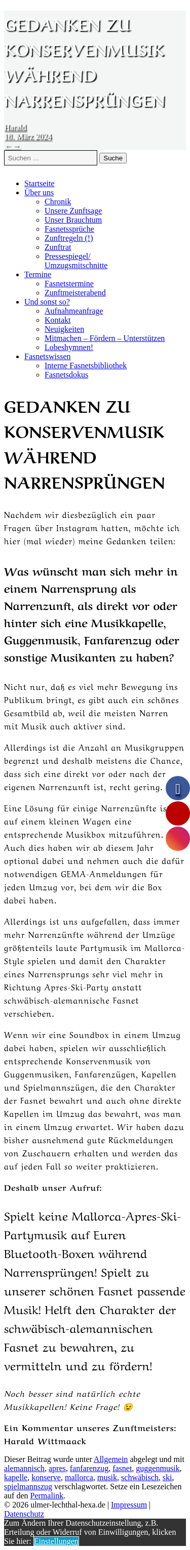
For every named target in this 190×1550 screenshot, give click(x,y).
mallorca (79, 1477)
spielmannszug (28, 1486)
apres (57, 1468)
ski (167, 1477)
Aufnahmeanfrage (74, 311)
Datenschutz (24, 1514)
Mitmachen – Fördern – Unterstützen (105, 338)
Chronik (58, 201)
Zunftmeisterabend (75, 292)
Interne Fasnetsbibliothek (86, 365)
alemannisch (24, 1468)
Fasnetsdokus (66, 374)
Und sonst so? (47, 301)
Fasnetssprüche (69, 229)
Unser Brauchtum (73, 220)
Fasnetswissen (47, 356)
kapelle (15, 1477)
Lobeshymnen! (69, 347)
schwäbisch (140, 1477)
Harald (15, 127)
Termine (37, 274)
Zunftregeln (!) (69, 238)
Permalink (47, 1495)
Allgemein (111, 1459)
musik (107, 1477)
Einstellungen (56, 1541)
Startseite (39, 183)
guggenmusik (157, 1468)
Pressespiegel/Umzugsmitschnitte (76, 261)
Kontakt (58, 320)
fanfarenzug (89, 1468)
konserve (46, 1477)
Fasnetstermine (69, 283)
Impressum (129, 1504)
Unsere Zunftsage (73, 210)
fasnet (122, 1468)
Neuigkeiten (64, 329)
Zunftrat (58, 247)
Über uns (39, 192)
